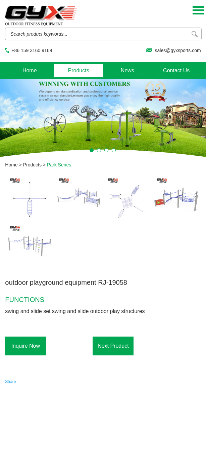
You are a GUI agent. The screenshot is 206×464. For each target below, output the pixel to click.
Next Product (113, 346)
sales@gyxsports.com (178, 50)
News (127, 70)
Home (29, 70)
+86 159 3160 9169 (31, 50)
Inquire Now (25, 346)
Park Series (59, 164)
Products (78, 70)
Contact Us (176, 70)
